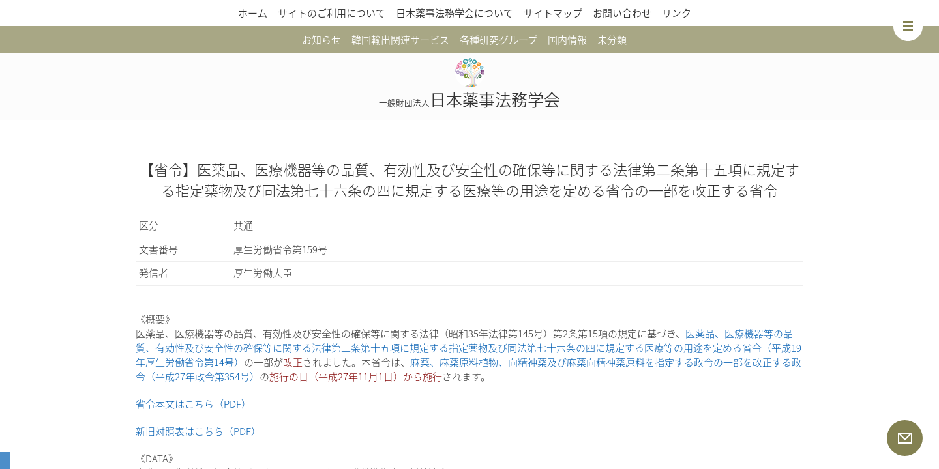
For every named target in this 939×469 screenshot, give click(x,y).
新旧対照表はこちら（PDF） (198, 431)
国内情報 (567, 40)
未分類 (612, 40)
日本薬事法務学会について (454, 13)
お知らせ (321, 40)
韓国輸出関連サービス (400, 40)
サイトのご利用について (331, 13)
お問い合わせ (622, 13)
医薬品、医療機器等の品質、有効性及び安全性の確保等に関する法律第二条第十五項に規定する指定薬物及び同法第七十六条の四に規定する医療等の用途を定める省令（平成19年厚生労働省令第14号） (468, 347)
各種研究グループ (498, 40)
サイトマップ (553, 13)
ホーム (252, 13)
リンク (676, 13)
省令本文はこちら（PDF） (193, 404)
